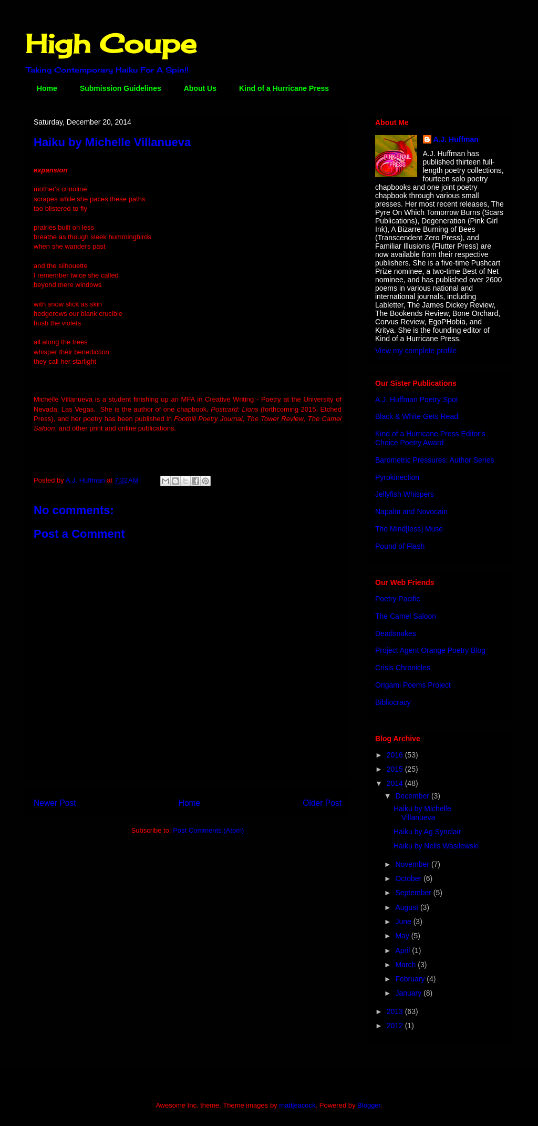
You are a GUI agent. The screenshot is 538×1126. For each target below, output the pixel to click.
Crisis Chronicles (402, 667)
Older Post (322, 803)
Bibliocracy (393, 702)
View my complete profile (416, 350)
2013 (396, 1011)
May (403, 935)
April (403, 950)
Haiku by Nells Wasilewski (436, 846)
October (409, 878)
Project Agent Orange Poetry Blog (430, 650)
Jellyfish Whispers (404, 494)
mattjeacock (297, 1105)
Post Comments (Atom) (208, 830)
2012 (396, 1025)
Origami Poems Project (413, 685)
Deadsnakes (395, 633)
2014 (396, 783)
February (411, 979)
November (413, 864)
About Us (200, 88)
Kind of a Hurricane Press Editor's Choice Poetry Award (430, 438)
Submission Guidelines (120, 88)
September (414, 892)
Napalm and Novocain (411, 511)
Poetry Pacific (397, 599)
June (404, 921)
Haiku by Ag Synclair (427, 831)
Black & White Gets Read (416, 416)
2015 (396, 769)
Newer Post (55, 803)
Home (47, 88)
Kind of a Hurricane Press (284, 88)
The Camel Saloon (405, 616)
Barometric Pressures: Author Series (434, 460)
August (407, 907)
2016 (396, 755)
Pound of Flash (400, 546)
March (406, 964)
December (413, 796)
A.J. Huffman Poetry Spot (416, 399)
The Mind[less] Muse (409, 529)
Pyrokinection (397, 477)
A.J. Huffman (456, 139)
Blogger (368, 1105)
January (409, 993)
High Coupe (110, 43)
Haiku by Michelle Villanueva (422, 813)
